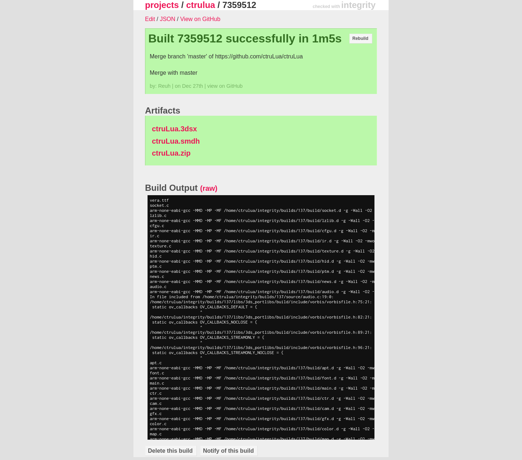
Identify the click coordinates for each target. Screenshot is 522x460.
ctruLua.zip (171, 153)
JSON (167, 19)
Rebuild (360, 38)
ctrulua (200, 5)
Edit (150, 19)
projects (162, 5)
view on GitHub (225, 86)
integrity (358, 5)
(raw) (209, 188)
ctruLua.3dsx (174, 129)
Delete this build (170, 451)
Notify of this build (228, 451)
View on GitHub (200, 19)
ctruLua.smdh (176, 141)
